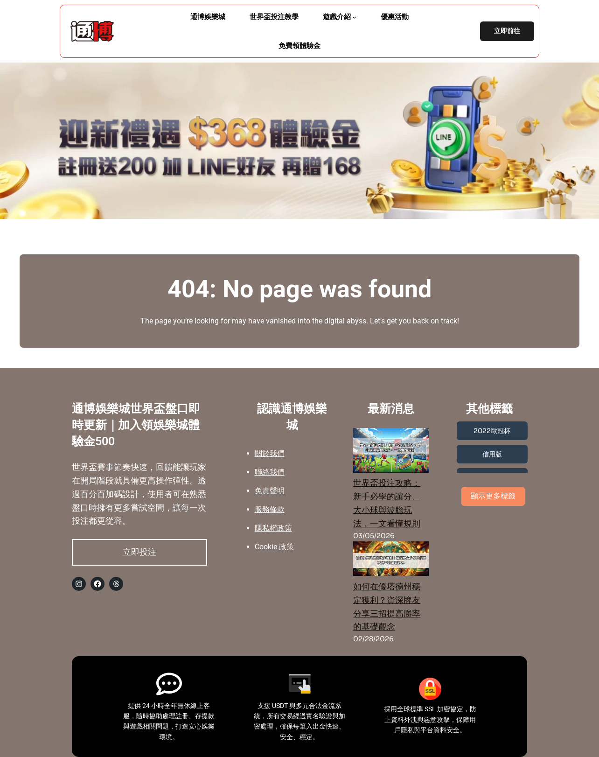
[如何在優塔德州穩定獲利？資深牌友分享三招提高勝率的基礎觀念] (390, 560)
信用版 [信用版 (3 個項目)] (492, 454)
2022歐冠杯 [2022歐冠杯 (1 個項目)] (492, 431)
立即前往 (507, 31)
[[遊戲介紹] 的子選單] (354, 17)
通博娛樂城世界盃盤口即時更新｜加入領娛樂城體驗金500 (136, 425)
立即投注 (139, 552)
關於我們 (270, 453)
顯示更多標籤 (493, 496)
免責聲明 (270, 490)
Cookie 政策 (274, 546)
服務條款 (270, 509)
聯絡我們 (270, 472)
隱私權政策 (273, 528)
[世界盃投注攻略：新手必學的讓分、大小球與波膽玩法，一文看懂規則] (390, 452)
